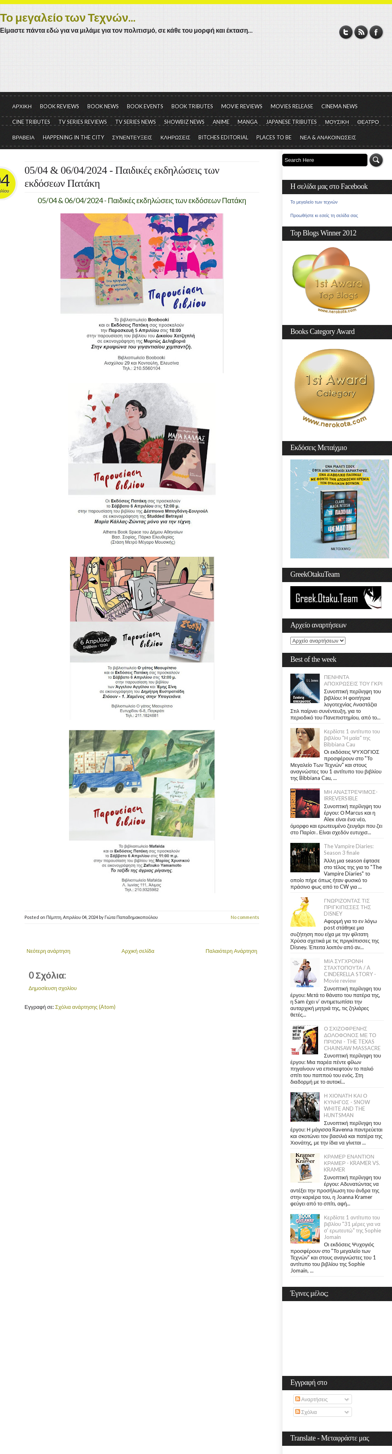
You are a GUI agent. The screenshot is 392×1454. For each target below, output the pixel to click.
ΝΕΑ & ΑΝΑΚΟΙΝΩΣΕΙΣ (328, 137)
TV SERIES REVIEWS (82, 122)
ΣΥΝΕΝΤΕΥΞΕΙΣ (132, 137)
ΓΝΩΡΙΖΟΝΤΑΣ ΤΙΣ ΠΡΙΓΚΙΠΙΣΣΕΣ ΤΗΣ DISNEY (347, 907)
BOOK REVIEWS (59, 106)
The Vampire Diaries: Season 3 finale (349, 849)
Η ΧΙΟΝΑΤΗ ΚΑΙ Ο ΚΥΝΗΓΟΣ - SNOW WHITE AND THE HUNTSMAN (347, 1105)
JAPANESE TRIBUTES (291, 122)
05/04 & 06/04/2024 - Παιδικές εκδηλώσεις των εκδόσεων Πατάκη (121, 176)
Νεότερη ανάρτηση (48, 951)
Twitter (346, 32)
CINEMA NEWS (339, 106)
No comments (245, 917)
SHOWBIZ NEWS (184, 122)
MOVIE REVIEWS (242, 106)
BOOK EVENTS (145, 106)
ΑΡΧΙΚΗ (22, 106)
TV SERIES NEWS (135, 122)
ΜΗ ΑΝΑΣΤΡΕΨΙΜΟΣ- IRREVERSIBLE (351, 795)
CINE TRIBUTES (31, 122)
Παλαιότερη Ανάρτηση (232, 951)
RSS (361, 32)
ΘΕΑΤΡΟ (368, 122)
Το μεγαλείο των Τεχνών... (68, 17)
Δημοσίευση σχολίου (53, 988)
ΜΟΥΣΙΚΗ (337, 122)
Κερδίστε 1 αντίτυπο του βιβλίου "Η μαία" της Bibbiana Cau (352, 738)
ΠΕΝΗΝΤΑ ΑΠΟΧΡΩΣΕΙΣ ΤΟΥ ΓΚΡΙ (353, 680)
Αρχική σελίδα (138, 951)
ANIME (221, 122)
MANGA (248, 122)
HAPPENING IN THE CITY (73, 137)
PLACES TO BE (274, 137)
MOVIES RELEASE (292, 106)
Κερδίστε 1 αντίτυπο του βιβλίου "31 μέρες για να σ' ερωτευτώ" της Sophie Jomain (352, 1227)
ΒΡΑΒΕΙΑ (23, 137)
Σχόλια (306, 1412)
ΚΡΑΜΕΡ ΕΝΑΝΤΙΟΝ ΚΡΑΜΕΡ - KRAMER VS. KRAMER (352, 1163)
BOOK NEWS (103, 106)
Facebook (376, 32)
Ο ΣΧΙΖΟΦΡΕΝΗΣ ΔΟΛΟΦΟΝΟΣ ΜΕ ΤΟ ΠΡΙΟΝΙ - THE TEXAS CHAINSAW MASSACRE (352, 1038)
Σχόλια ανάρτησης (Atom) (85, 1007)
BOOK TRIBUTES (192, 106)
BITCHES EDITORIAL (223, 137)
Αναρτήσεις (311, 1399)
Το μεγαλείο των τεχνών (314, 201)
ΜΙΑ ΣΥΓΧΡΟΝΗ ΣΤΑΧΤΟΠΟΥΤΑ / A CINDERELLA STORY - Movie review (350, 971)
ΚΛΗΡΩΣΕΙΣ (175, 137)
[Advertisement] (196, 69)
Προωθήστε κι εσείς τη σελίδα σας (324, 215)
